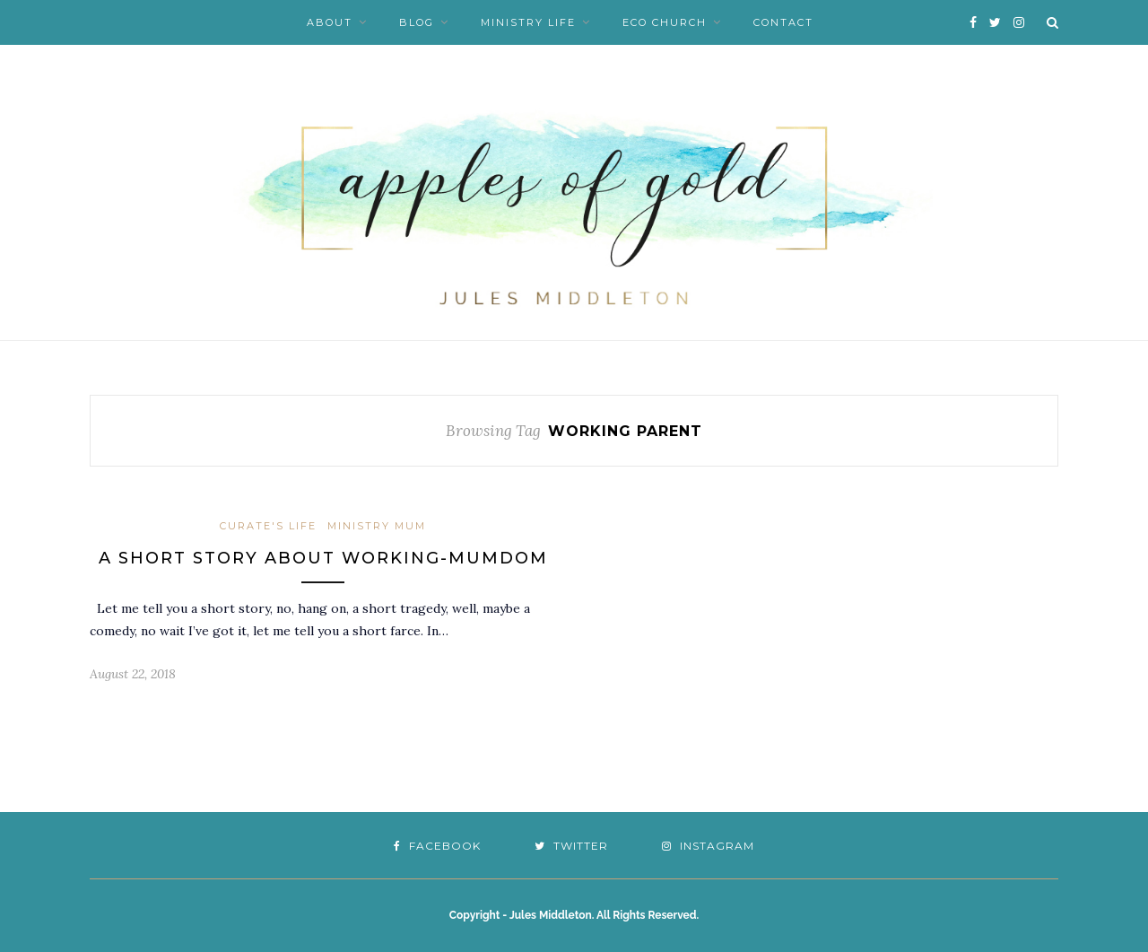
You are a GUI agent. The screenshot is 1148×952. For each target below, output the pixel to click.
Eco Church (664, 22)
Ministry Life (528, 22)
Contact (783, 22)
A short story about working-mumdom (323, 558)
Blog (416, 22)
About (329, 22)
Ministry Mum (376, 526)
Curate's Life (268, 526)
